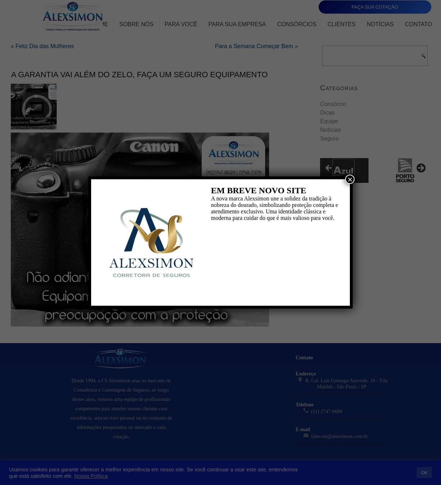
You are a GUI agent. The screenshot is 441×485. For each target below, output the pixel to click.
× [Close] (349, 179)
